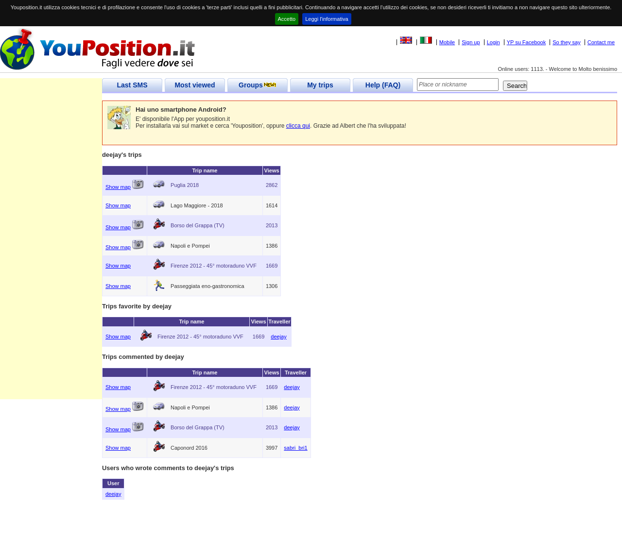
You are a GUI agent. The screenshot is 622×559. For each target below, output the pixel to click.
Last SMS (132, 85)
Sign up (471, 42)
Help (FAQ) (382, 85)
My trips (320, 85)
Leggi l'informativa (326, 19)
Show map (118, 187)
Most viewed (194, 85)
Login (493, 42)
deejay (278, 336)
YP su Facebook (526, 42)
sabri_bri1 (295, 448)
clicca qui (298, 125)
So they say (566, 42)
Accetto (287, 19)
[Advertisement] (51, 253)
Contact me (601, 42)
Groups (257, 85)
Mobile (447, 42)
